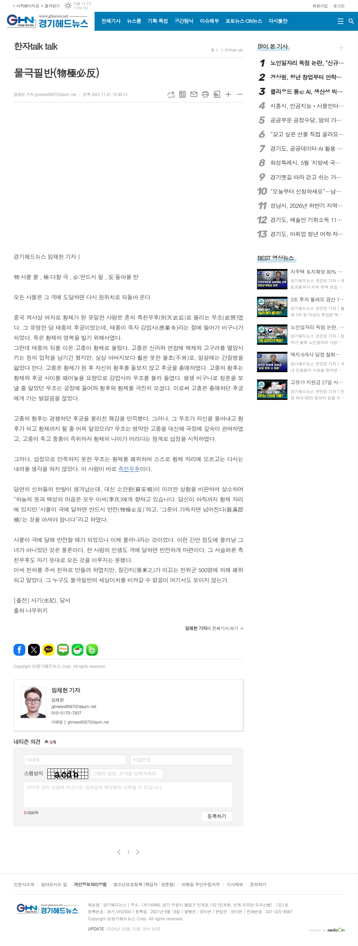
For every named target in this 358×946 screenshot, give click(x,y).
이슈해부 (209, 20)
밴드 (92, 650)
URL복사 (171, 94)
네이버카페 (77, 650)
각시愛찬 (277, 20)
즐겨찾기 (52, 5)
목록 (182, 94)
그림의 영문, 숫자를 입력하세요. (125, 773)
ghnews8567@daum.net (80, 722)
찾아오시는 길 (54, 885)
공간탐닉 (183, 20)
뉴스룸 (134, 20)
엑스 (34, 650)
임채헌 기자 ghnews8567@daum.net (45, 94)
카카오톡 (48, 650)
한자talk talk (234, 49)
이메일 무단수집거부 (200, 885)
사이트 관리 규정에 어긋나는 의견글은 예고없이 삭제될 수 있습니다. (94, 787)
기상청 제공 (80, 8)
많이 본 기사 (272, 46)
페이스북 (19, 650)
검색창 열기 (351, 21)
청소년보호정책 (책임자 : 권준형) (144, 885)
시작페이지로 (27, 5)
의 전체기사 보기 (211, 628)
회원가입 (320, 5)
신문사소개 (24, 885)
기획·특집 (158, 20)
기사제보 (235, 885)
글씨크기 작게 (239, 94)
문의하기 (258, 885)
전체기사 (110, 20)
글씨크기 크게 (228, 94)
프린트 (205, 94)
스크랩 (216, 94)
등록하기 (216, 816)
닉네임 (33, 759)
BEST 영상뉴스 (275, 258)
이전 (119, 852)
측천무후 (129, 469)
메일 (193, 94)
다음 (138, 852)
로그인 (338, 5)
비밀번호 (142, 759)
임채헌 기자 (65, 690)
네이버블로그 (63, 650)
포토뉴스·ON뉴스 (243, 20)
